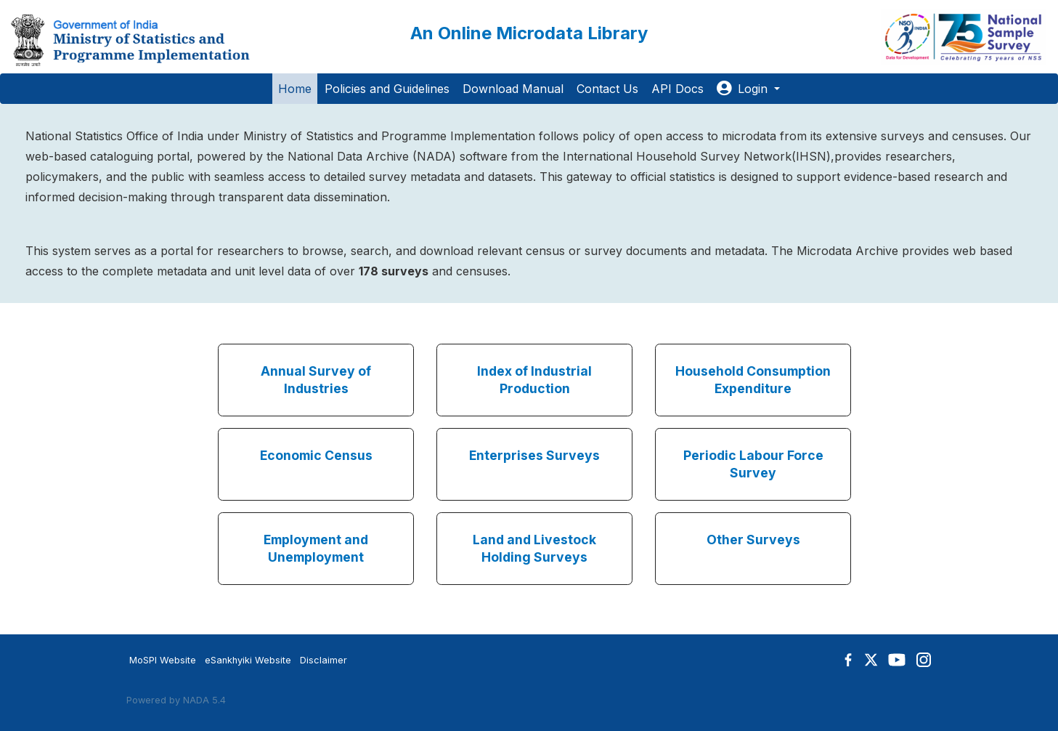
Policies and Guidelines (387, 88)
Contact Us (607, 88)
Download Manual (513, 88)
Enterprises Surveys (534, 455)
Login (744, 88)
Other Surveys (753, 539)
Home (295, 88)
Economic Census (316, 455)
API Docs (677, 88)
